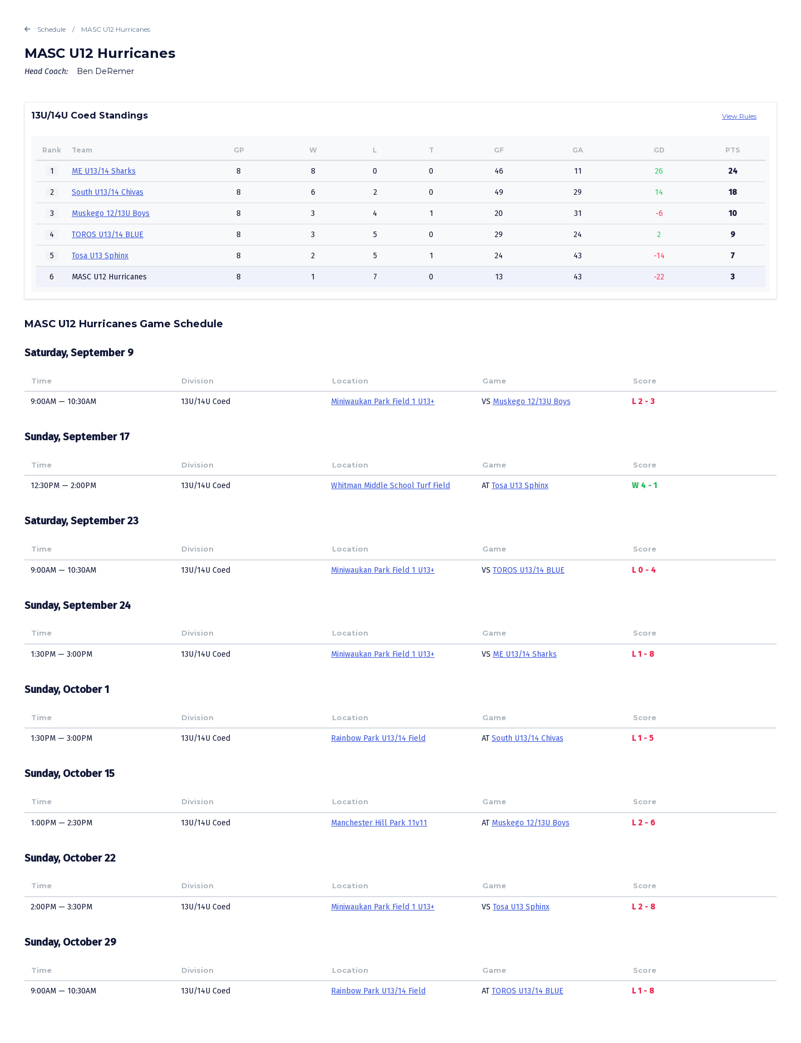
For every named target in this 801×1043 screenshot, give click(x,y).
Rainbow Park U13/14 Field (378, 738)
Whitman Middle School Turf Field (390, 485)
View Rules (739, 116)
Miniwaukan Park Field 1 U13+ (382, 401)
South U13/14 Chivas (108, 192)
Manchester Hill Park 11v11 (379, 823)
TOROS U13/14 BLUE (108, 234)
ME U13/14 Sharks (104, 171)
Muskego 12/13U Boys (111, 213)
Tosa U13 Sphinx (100, 255)
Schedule (45, 29)
